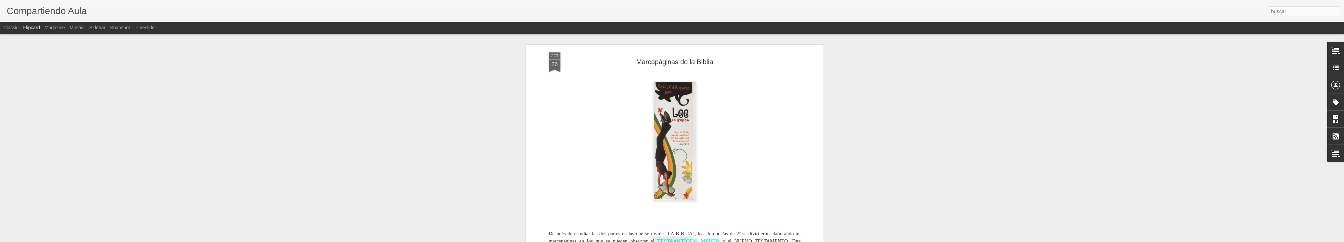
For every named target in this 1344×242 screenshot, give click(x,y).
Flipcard (31, 27)
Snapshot (120, 27)
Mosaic (77, 27)
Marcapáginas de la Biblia (674, 62)
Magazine (55, 27)
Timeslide (145, 27)
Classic (10, 27)
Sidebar (97, 27)
